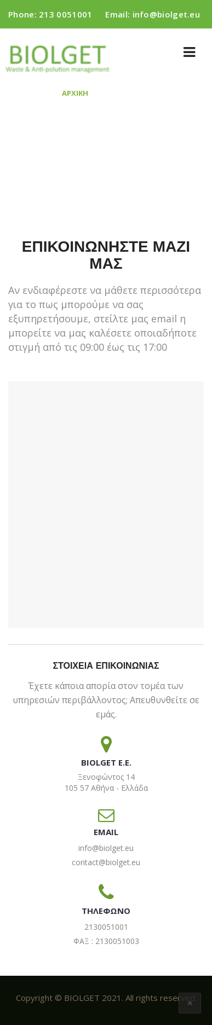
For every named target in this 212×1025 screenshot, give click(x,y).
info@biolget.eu (166, 14)
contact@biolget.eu (106, 862)
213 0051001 (65, 14)
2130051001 (106, 927)
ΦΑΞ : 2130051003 (106, 941)
